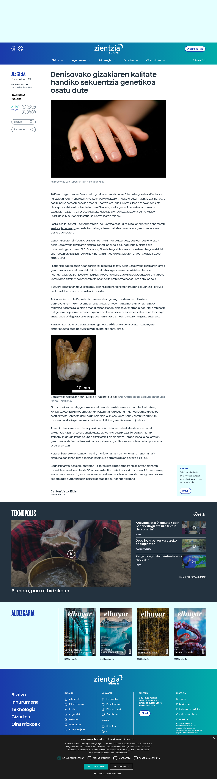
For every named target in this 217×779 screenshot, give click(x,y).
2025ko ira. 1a (143, 659)
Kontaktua (182, 719)
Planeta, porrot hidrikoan (40, 591)
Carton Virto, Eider (19, 84)
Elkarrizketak (74, 704)
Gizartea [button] (131, 60)
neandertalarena (124, 478)
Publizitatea (183, 704)
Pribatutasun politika (188, 709)
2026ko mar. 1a (70, 659)
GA (34, 112)
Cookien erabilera (186, 714)
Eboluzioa (16, 99)
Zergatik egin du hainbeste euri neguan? (159, 557)
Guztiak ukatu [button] (121, 766)
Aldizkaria (195, 48)
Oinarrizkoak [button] (156, 60)
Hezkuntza (110, 699)
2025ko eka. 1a (180, 659)
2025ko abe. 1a (107, 659)
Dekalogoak (111, 704)
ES (29, 107)
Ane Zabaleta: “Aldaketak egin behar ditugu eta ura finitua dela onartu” (157, 526)
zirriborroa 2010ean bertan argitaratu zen (98, 240)
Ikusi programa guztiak (192, 577)
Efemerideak (111, 709)
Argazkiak (72, 714)
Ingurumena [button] (81, 60)
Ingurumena (25, 702)
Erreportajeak (74, 729)
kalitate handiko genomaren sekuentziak (127, 286)
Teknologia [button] (107, 60)
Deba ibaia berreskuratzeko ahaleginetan (156, 542)
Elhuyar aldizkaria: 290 (21, 79)
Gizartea (20, 716)
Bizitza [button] (58, 60)
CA (29, 112)
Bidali (185, 490)
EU (24, 107)
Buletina (199, 60)
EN (24, 112)
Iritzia (69, 709)
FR (34, 107)
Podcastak (72, 724)
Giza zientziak (18, 95)
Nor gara (181, 699)
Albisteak (18, 73)
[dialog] (108, 757)
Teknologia (23, 709)
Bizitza (18, 694)
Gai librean (110, 714)
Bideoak (71, 719)
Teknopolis (23, 512)
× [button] (213, 738)
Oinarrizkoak (25, 724)
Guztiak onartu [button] (96, 766)
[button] (13, 48)
